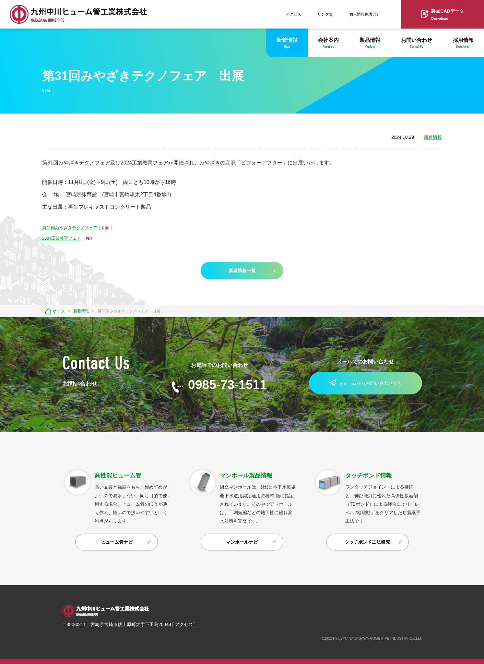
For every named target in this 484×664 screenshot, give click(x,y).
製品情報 (370, 43)
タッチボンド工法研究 (367, 542)
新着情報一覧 (242, 270)
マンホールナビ (242, 542)
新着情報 (287, 43)
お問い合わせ (416, 43)
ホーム (59, 311)
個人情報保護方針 (364, 14)
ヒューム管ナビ (117, 542)
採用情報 (463, 43)
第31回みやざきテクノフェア (69, 227)
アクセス (293, 14)
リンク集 (325, 14)
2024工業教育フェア (61, 238)
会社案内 (328, 43)
